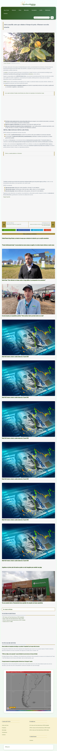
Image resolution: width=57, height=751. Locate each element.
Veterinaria (47, 10)
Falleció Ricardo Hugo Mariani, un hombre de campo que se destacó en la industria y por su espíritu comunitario (25, 238)
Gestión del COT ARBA (8, 621)
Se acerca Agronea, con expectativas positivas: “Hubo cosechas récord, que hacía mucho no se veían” (23, 316)
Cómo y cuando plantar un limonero (13, 153)
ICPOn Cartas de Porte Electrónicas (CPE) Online (13, 618)
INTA (5, 81)
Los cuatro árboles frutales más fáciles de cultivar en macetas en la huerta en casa (24, 93)
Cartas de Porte (5, 725)
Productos (4, 727)
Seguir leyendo (6, 196)
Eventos (6, 13)
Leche (40, 10)
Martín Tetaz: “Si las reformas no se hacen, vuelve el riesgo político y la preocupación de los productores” (24, 280)
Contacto (4, 734)
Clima (20, 10)
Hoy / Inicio (6, 10)
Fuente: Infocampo (7, 63)
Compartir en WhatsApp (8, 230)
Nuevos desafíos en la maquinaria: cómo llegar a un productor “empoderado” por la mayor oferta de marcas (20, 646)
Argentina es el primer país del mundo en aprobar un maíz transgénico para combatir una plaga (22, 567)
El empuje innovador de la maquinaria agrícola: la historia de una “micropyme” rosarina (17, 661)
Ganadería (34, 10)
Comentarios (4, 732)
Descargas (4, 730)
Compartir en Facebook (23, 230)
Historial (14, 10)
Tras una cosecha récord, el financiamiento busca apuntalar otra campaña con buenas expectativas (22, 603)
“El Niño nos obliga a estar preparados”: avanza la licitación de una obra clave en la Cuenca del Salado (19, 654)
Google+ (47, 230)
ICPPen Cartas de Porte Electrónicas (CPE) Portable (14, 620)
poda (6, 72)
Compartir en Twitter (37, 230)
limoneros (31, 74)
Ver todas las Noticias (7, 609)
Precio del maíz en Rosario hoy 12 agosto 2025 (14, 224)
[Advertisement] (28, 209)
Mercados (26, 10)
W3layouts (7, 746)
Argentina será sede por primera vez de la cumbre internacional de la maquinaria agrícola (40, 225)
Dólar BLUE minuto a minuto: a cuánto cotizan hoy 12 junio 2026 (15, 356)
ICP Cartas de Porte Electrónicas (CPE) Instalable (13, 617)
